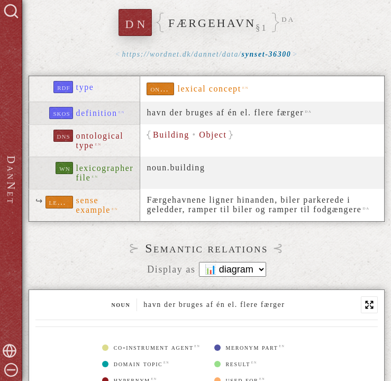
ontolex (162, 88)
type (85, 87)
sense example (93, 205)
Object (213, 134)
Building (171, 134)
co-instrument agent (148, 347)
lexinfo (61, 201)
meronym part (246, 347)
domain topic (132, 364)
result (232, 364)
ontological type (100, 140)
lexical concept (209, 88)
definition (96, 112)
